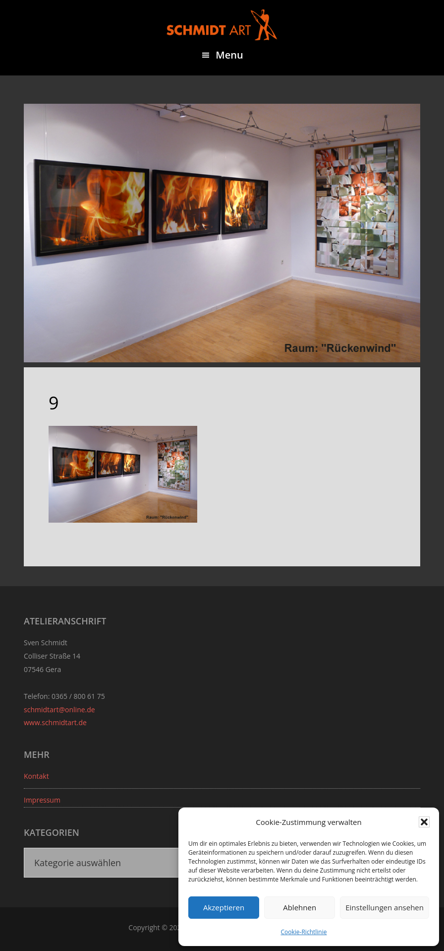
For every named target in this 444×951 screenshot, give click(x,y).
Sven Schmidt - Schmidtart (222, 24)
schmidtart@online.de (59, 709)
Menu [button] (229, 55)
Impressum (42, 800)
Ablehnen (299, 907)
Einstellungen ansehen (384, 907)
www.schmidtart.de (55, 722)
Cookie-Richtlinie (304, 932)
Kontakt (36, 776)
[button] (424, 822)
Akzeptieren (223, 907)
